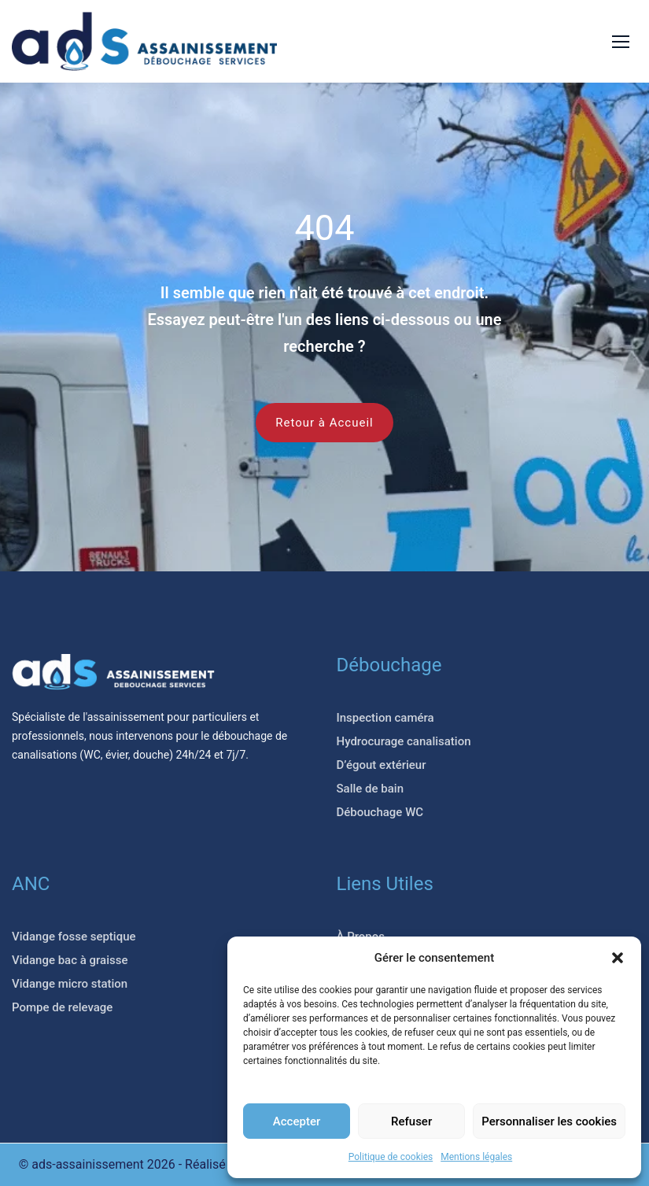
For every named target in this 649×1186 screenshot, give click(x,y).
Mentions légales (476, 1156)
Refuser (411, 1121)
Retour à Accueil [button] (324, 423)
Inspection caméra (385, 718)
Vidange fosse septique (74, 936)
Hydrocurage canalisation (404, 741)
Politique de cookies (390, 1156)
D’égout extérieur (381, 765)
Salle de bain (370, 788)
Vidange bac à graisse (69, 960)
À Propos (361, 936)
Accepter (296, 1121)
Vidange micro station (69, 984)
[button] (617, 958)
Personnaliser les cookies (549, 1121)
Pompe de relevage (62, 1007)
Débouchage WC (380, 812)
